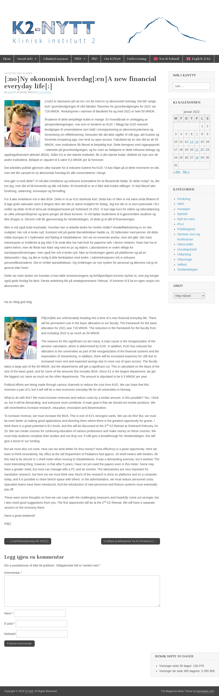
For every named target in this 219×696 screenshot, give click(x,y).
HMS (78, 59)
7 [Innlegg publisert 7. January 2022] (197, 134)
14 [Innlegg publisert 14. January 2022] (197, 141)
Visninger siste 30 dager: (176, 666)
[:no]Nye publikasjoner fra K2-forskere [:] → (130, 541)
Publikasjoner (186, 229)
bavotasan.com (205, 691)
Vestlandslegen (187, 269)
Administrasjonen (55, 59)
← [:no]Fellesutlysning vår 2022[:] (27, 541)
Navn (8, 613)
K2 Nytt (29, 691)
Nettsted (9, 634)
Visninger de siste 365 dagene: (180, 671)
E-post (9, 623)
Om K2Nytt (112, 59)
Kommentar (13, 572)
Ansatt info (25, 59)
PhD (95, 59)
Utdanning (184, 254)
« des (176, 172)
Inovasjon (183, 209)
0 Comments (43, 92)
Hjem (6, 59)
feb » (186, 172)
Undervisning (136, 59)
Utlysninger (184, 259)
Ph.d (180, 224)
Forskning (183, 199)
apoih (10, 92)
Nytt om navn (186, 219)
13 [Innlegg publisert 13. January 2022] (191, 141)
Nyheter (10, 73)
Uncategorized (187, 249)
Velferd (182, 264)
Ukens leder (24, 73)
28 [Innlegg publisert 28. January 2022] (197, 157)
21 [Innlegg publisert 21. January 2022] (197, 149)
